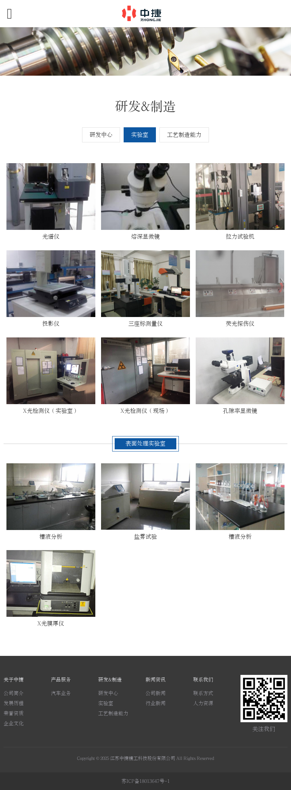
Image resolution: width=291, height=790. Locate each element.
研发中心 (101, 135)
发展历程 (14, 703)
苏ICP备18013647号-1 (145, 781)
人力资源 (203, 703)
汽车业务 (61, 693)
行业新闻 (156, 703)
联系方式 (203, 693)
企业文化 (14, 723)
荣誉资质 (14, 713)
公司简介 (14, 693)
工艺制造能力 (184, 135)
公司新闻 (156, 693)
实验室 (139, 135)
